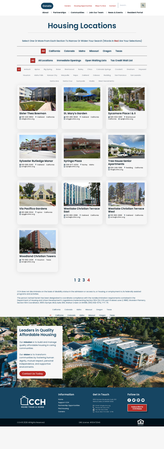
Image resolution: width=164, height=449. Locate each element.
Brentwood (75, 70)
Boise (63, 70)
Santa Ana (61, 82)
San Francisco (135, 76)
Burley (86, 70)
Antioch (31, 70)
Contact (112, 6)
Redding (121, 76)
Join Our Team (97, 12)
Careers (67, 6)
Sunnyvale (88, 82)
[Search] (143, 5)
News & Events (116, 12)
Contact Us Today (32, 401)
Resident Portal (135, 12)
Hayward (26, 76)
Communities (78, 12)
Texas (123, 51)
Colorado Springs (110, 70)
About (46, 12)
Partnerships (60, 12)
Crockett (126, 70)
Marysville (78, 76)
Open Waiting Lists (98, 61)
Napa (89, 76)
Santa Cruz (74, 82)
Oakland (99, 76)
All (39, 51)
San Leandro (46, 82)
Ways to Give (100, 6)
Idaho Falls (50, 76)
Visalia (99, 82)
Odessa (110, 76)
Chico (96, 70)
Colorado (68, 51)
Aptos (41, 70)
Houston (38, 76)
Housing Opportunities (83, 6)
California (51, 51)
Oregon (110, 51)
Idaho (82, 51)
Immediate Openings (67, 61)
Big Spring (52, 70)
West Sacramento (114, 82)
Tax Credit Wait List (126, 61)
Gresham (139, 70)
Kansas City (64, 76)
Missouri (95, 51)
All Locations (41, 61)
